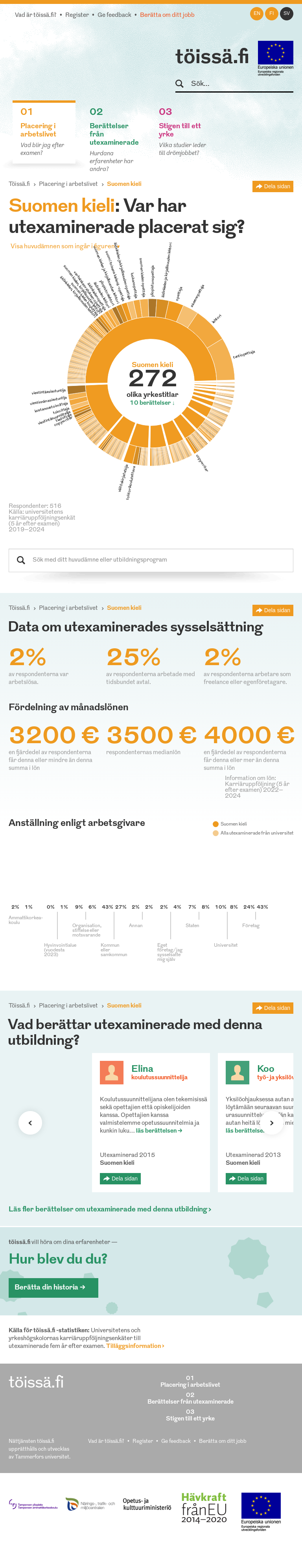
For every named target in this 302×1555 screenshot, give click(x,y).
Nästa (271, 1122)
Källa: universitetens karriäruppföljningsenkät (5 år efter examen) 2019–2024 (42, 521)
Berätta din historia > (50, 1287)
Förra (30, 1122)
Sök (183, 84)
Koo (265, 1069)
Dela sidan (277, 186)
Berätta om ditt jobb (167, 15)
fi (271, 13)
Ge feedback (114, 15)
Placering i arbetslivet (68, 184)
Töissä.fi (19, 184)
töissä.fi (212, 58)
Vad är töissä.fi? (36, 15)
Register (77, 15)
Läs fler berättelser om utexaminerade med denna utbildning (108, 1209)
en (257, 13)
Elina (142, 1069)
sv (287, 13)
